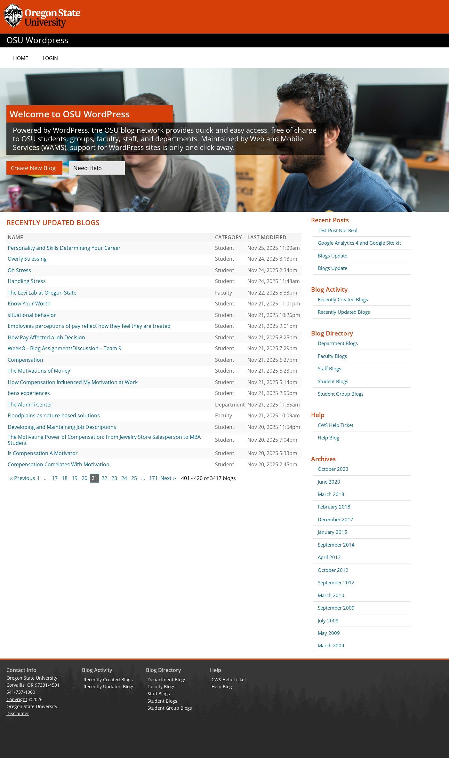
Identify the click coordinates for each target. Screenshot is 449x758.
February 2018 (334, 506)
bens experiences (29, 393)
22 (104, 478)
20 (84, 478)
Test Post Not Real (337, 230)
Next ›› (168, 478)
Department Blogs (338, 343)
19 (74, 478)
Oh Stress (19, 270)
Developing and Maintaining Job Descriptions (62, 426)
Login (50, 58)
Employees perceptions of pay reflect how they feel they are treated (89, 325)
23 (114, 478)
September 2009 (336, 607)
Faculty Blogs (332, 356)
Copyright (16, 699)
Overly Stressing (27, 258)
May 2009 (329, 633)
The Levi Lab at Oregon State (42, 292)
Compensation (25, 359)
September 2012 (336, 582)
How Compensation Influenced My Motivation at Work (73, 382)
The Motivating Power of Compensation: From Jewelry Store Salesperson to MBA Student (104, 440)
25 (134, 478)
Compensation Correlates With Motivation (58, 464)
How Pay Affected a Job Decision (46, 337)
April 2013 (329, 557)
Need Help (87, 168)
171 (153, 478)
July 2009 (328, 620)
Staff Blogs (329, 368)
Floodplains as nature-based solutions (54, 415)
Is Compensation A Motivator (43, 453)
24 (124, 478)
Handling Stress (27, 281)
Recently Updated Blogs (344, 312)
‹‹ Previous (22, 478)
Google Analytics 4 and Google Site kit (359, 243)
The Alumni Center (30, 404)
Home (20, 58)
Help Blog (328, 437)
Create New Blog (33, 168)
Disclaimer (17, 713)
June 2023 (329, 481)
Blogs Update (332, 255)
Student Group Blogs (341, 394)
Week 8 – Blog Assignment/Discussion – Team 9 (64, 348)
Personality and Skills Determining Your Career (64, 247)
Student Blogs (333, 381)
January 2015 (332, 532)
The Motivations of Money (39, 370)
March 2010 (331, 595)
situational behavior (32, 315)
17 (55, 478)
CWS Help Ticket (335, 425)
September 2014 (336, 544)
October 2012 (333, 570)
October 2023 (333, 469)
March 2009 (331, 645)
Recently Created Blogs (343, 299)
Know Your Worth (29, 303)
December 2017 (335, 519)
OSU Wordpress (37, 40)
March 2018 (331, 494)
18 (65, 478)
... (46, 478)
